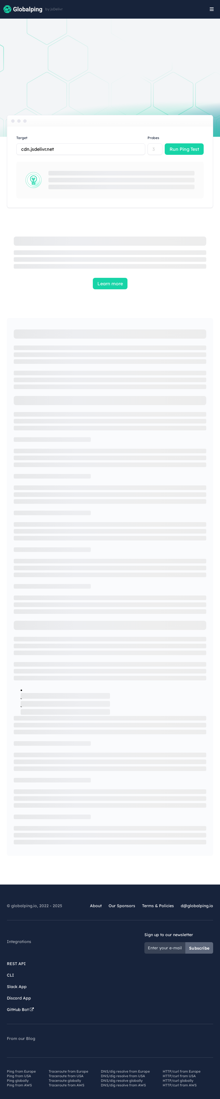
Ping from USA (19, 1076)
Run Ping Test (184, 149)
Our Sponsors (122, 905)
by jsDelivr (54, 9)
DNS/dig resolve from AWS (123, 1085)
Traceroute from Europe (68, 1071)
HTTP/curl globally (178, 1080)
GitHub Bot (20, 1009)
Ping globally (18, 1080)
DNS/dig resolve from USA (123, 1076)
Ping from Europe (21, 1071)
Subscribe (199, 948)
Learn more (110, 283)
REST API (16, 963)
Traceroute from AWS (66, 1085)
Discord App (19, 998)
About (96, 905)
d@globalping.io (197, 905)
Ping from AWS (19, 1085)
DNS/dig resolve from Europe (125, 1071)
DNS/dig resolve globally (122, 1080)
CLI (10, 975)
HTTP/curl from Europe (182, 1071)
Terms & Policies (158, 905)
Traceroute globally (65, 1080)
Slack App (17, 986)
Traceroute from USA (66, 1076)
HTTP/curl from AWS (180, 1085)
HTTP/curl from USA (179, 1076)
